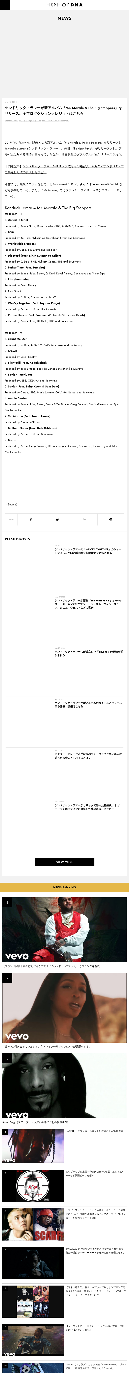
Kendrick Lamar (11, 120)
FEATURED (9, 1352)
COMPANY (27, 1345)
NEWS (7, 1345)
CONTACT (27, 1331)
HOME (7, 1331)
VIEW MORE (64, 655)
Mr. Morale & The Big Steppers (55, 120)
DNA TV (7, 1338)
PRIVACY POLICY (31, 1338)
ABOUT (7, 1359)
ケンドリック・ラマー (30, 120)
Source (12, 504)
